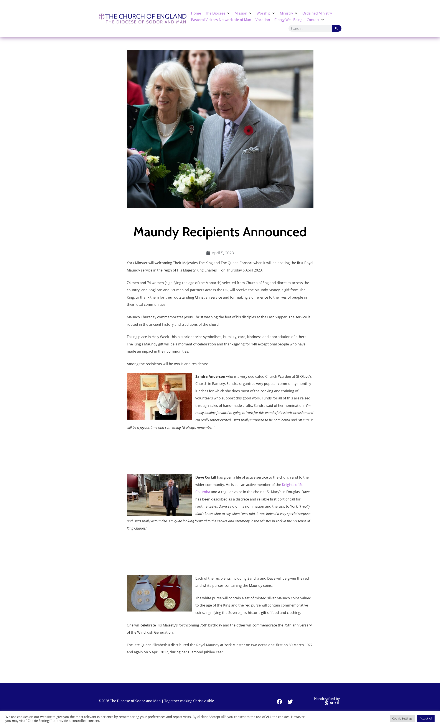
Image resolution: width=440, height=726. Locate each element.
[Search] (336, 28)
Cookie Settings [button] (402, 718)
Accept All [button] (426, 718)
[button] (217, 13)
